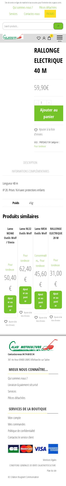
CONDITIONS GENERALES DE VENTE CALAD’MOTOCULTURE (32, 465)
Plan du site (51, 470)
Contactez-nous (32, 14)
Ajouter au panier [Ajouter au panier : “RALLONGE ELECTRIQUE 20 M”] (55, 299)
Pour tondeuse (40, 146)
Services (13, 14)
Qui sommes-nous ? (23, 7)
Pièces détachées (48, 7)
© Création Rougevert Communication (23, 477)
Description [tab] (30, 162)
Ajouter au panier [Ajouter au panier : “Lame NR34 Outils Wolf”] (40, 300)
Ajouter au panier (49, 113)
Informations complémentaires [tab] (30, 171)
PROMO (50, 14)
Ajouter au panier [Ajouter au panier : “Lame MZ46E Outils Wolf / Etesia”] (10, 304)
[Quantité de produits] (42, 102)
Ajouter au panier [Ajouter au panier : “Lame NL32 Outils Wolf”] (25, 295)
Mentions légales (49, 460)
